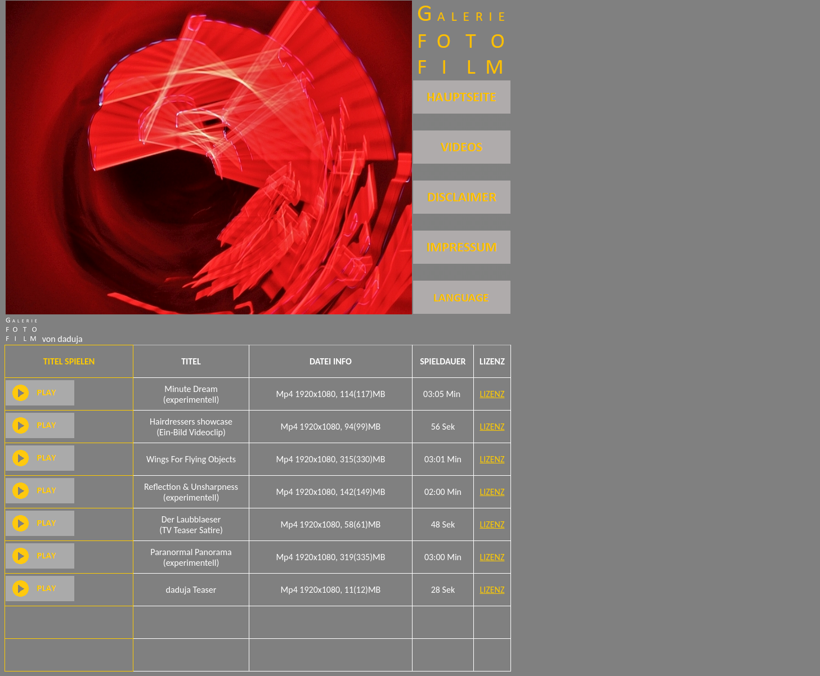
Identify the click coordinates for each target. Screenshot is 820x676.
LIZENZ (492, 394)
